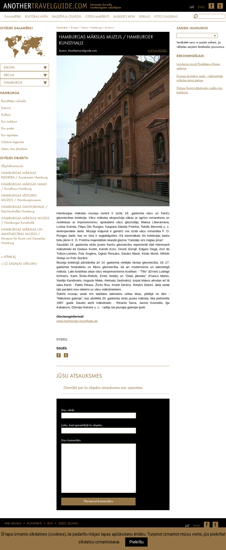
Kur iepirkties (9, 135)
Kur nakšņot (9, 122)
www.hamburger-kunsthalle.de (77, 321)
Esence (6, 108)
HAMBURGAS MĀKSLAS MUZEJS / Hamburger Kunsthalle (25, 221)
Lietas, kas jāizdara (14, 149)
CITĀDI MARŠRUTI (97, 16)
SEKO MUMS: (68, 523)
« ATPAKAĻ (8, 257)
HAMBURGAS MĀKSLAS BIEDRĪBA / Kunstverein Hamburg (24, 175)
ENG (201, 7)
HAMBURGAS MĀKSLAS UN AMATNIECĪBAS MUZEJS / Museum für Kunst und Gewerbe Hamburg (23, 236)
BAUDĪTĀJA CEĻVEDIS (66, 16)
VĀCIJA (9, 75)
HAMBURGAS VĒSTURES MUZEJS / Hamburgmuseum (21, 198)
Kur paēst (7, 128)
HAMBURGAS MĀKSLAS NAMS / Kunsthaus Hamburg (24, 187)
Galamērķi (62, 27)
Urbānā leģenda (12, 142)
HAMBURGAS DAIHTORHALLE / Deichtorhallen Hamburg (24, 209)
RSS (50, 523)
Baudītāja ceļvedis (13, 101)
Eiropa (9, 68)
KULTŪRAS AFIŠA (36, 16)
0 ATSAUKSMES (157, 50)
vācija (84, 27)
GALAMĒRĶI (12, 16)
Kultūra (6, 115)
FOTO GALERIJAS (166, 16)
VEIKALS (144, 16)
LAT (192, 7)
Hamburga (13, 83)
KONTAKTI (34, 523)
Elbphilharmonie (12, 166)
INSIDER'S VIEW (124, 16)
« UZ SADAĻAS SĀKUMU (19, 264)
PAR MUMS (13, 523)
